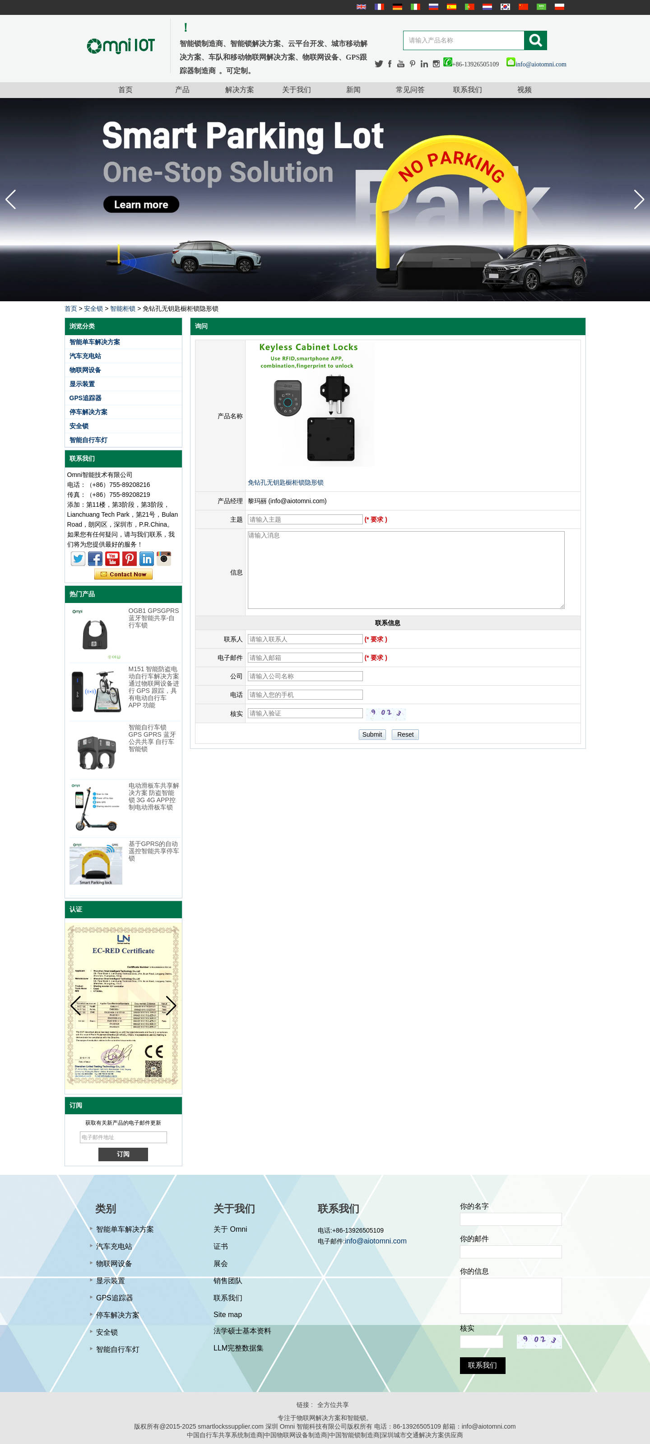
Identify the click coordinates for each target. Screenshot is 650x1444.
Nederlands (486, 7)
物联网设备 (85, 370)
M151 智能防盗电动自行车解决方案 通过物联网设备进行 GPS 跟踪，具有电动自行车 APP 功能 (154, 687)
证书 (221, 1246)
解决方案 (239, 89)
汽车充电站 (85, 356)
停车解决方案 (88, 412)
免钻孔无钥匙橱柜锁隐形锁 (286, 482)
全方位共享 (333, 1404)
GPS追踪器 (86, 398)
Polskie (558, 7)
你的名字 (474, 1206)
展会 (221, 1263)
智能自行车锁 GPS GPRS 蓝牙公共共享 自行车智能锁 (152, 738)
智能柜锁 (122, 308)
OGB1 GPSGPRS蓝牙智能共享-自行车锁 (154, 618)
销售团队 (228, 1281)
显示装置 (82, 384)
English (360, 7)
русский (432, 7)
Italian (414, 7)
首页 (125, 89)
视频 (524, 89)
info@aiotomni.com (536, 64)
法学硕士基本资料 (242, 1331)
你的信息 (474, 1271)
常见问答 (410, 89)
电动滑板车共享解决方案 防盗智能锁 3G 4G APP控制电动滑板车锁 (154, 796)
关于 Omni (230, 1229)
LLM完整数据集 (239, 1348)
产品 (182, 89)
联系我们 (467, 89)
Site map (228, 1314)
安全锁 (93, 308)
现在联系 (123, 574)
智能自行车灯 (88, 440)
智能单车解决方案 (95, 342)
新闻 (353, 89)
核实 (467, 1328)
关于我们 (296, 89)
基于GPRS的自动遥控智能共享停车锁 (154, 851)
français (378, 7)
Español (450, 7)
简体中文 (522, 7)
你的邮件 (474, 1239)
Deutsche (396, 7)
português (468, 7)
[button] (639, 200)
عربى (540, 7)
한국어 (504, 7)
